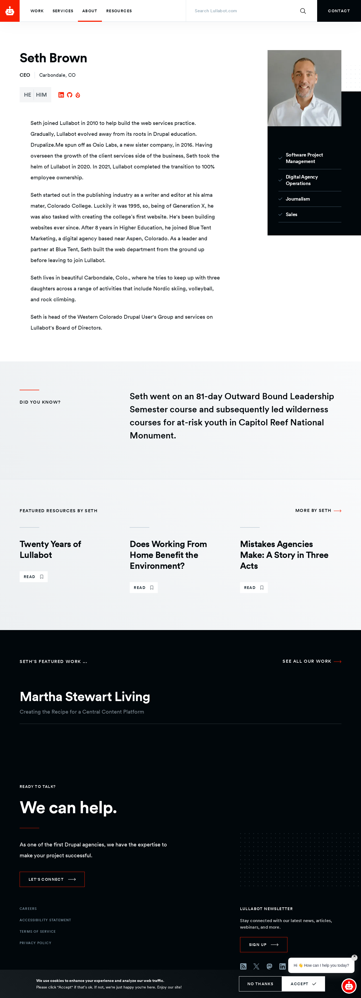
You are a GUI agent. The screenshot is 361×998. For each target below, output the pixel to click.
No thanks (260, 984)
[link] (339, 11)
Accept (299, 984)
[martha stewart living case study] (180, 699)
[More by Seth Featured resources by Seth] (318, 511)
